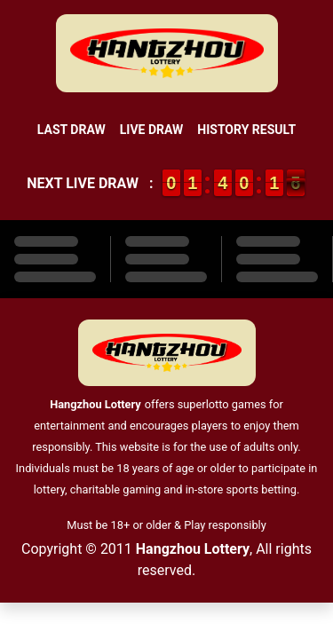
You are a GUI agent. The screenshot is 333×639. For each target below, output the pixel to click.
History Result (246, 129)
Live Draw (152, 129)
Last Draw (71, 129)
